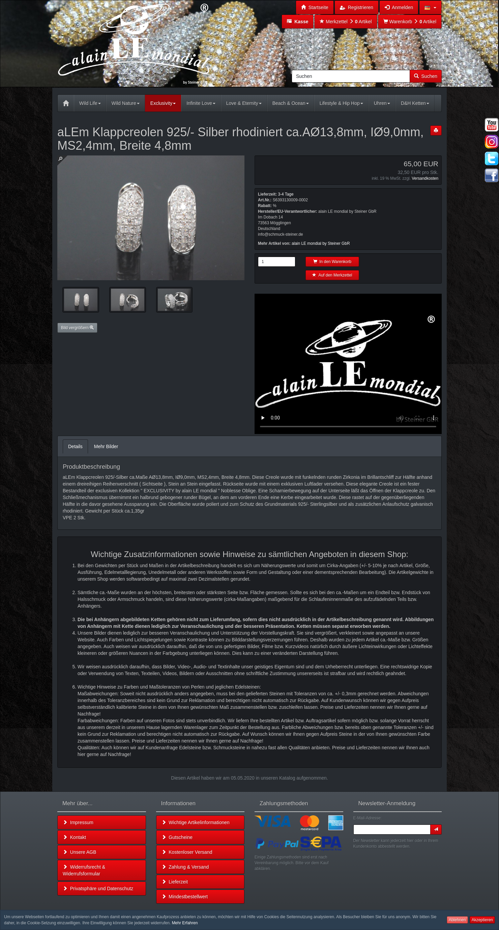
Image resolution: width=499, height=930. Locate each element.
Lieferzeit (175, 881)
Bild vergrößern (77, 327)
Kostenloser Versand (187, 852)
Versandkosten (425, 178)
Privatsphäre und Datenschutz (98, 888)
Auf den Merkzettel (332, 275)
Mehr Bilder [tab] (106, 446)
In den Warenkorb (332, 261)
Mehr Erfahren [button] (185, 923)
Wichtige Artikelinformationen (196, 822)
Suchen (425, 76)
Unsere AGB (79, 852)
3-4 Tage (285, 194)
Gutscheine (177, 837)
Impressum (78, 822)
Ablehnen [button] (457, 920)
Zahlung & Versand (185, 867)
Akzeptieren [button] (482, 920)
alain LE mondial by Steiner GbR (321, 243)
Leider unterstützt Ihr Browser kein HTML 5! (348, 364)
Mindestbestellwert (185, 896)
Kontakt (74, 837)
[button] (430, 7)
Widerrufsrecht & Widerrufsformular (84, 870)
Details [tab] (75, 446)
